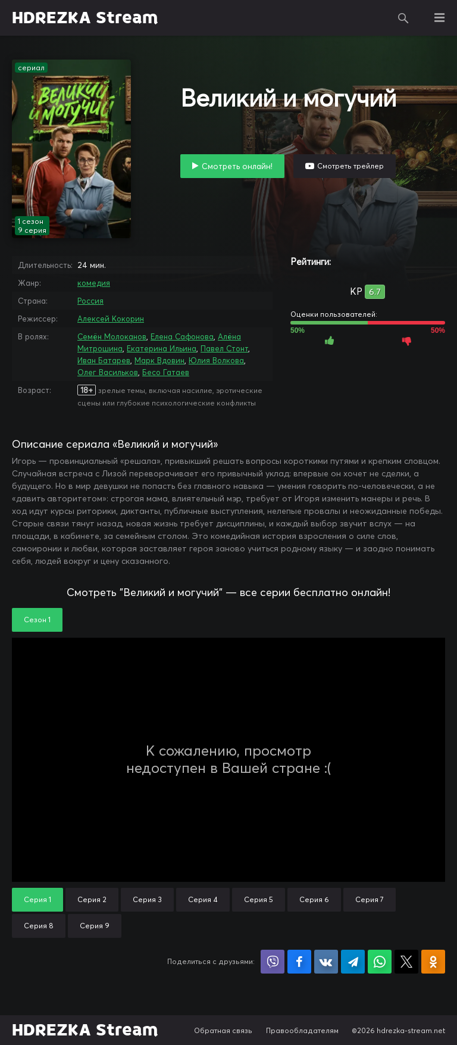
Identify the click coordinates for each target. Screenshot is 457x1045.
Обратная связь (223, 1030)
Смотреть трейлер (350, 165)
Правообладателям (302, 1030)
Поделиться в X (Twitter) (406, 962)
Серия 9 (94, 925)
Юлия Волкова (216, 360)
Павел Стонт (224, 348)
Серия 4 (203, 899)
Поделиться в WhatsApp (380, 962)
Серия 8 (39, 925)
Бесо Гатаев (165, 372)
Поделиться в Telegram (353, 962)
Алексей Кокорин (110, 318)
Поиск (403, 18)
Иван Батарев (103, 360)
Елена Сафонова (182, 336)
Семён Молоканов (111, 336)
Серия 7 (369, 899)
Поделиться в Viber (272, 962)
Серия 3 (147, 899)
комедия (93, 283)
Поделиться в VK (326, 962)
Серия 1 (37, 899)
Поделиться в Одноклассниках (433, 962)
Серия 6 (314, 899)
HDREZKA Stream (85, 18)
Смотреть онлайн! (237, 166)
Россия (90, 300)
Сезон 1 (37, 619)
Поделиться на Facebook (299, 962)
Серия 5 (258, 899)
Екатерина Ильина (161, 348)
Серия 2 (92, 899)
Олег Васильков (107, 372)
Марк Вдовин (159, 360)
